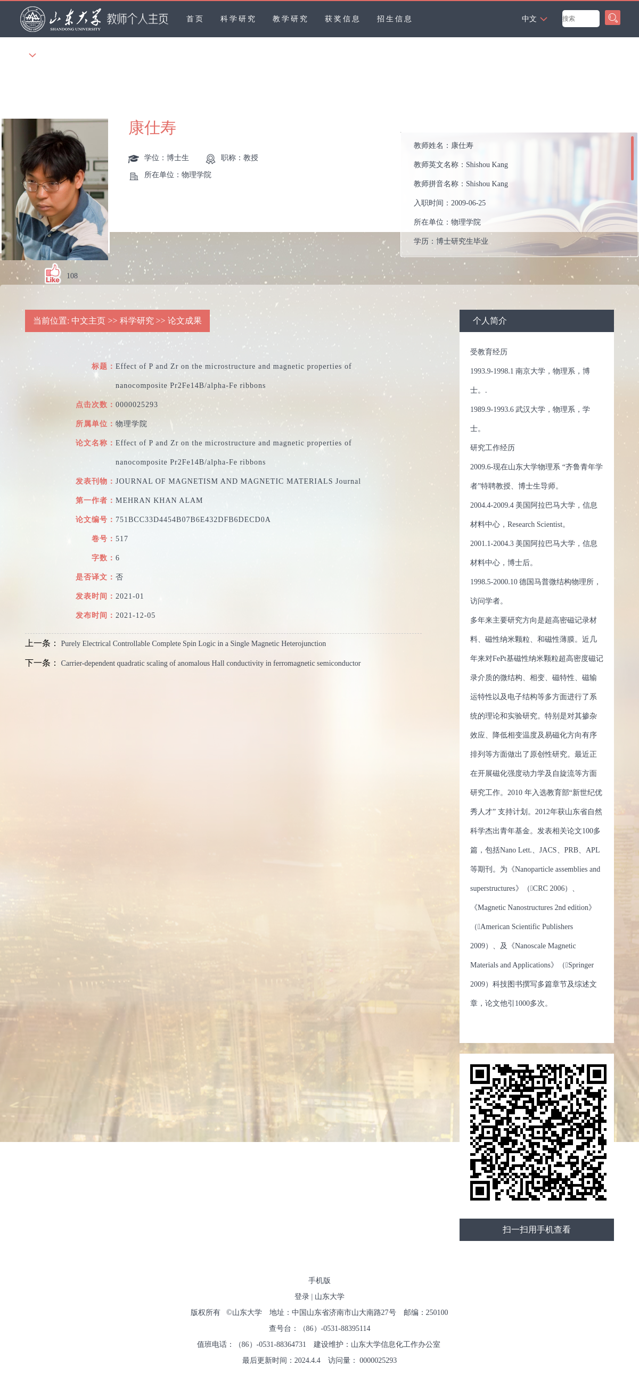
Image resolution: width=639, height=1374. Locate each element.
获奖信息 (343, 19)
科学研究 (238, 19)
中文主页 (88, 320)
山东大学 (330, 1297)
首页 (195, 19)
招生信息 (395, 19)
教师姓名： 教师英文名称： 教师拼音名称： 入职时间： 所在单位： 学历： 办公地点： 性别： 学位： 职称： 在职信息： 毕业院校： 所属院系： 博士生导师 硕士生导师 (461, 197)
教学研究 (291, 19)
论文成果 (185, 320)
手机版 (319, 1281)
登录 (301, 1297)
